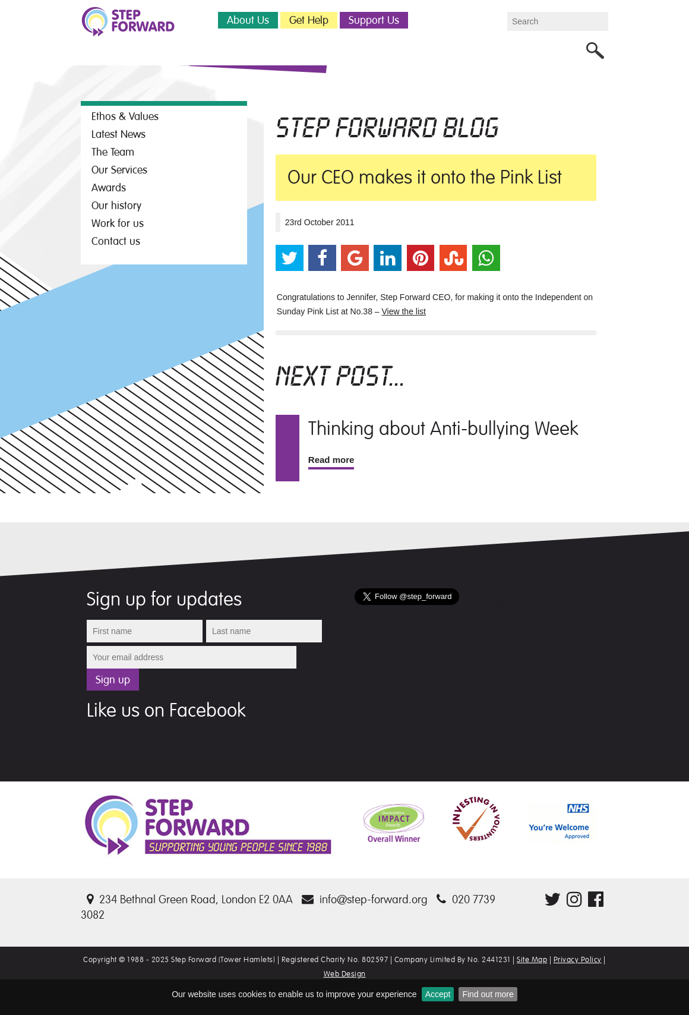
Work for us (117, 223)
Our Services (119, 169)
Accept (438, 994)
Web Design (345, 974)
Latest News (118, 134)
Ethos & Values (125, 116)
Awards (108, 187)
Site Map (532, 959)
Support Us (374, 20)
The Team (112, 152)
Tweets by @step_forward (403, 619)
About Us (248, 20)
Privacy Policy (578, 959)
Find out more (487, 994)
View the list (404, 311)
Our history (116, 205)
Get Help (308, 20)
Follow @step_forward (511, 605)
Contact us (115, 241)
